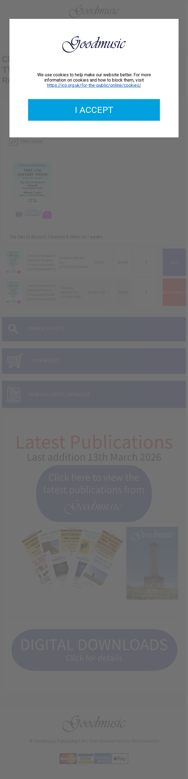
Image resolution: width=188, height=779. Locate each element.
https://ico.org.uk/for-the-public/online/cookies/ (94, 85)
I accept (94, 110)
